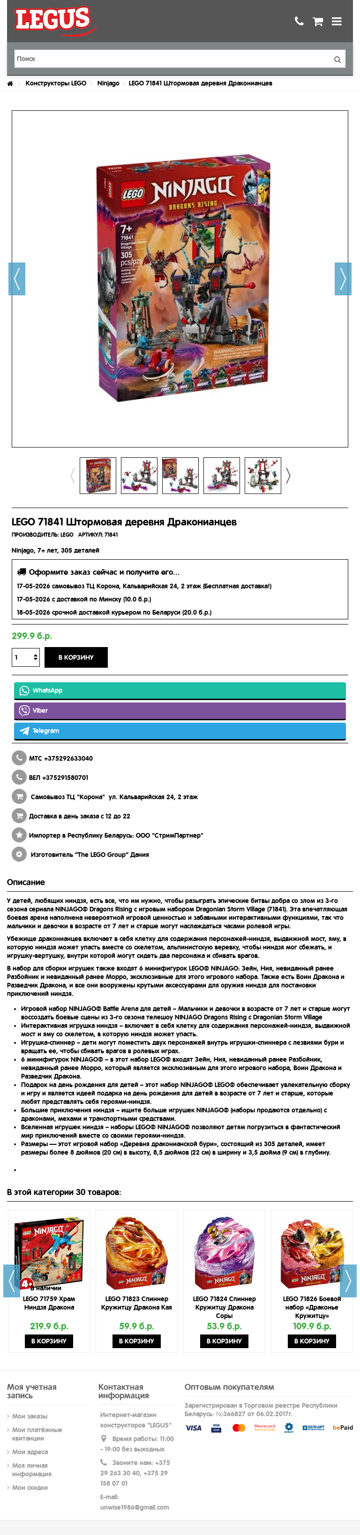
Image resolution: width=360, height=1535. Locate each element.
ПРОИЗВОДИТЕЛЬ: (35, 535)
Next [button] (287, 475)
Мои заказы (29, 1416)
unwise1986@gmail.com (134, 1507)
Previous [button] (72, 475)
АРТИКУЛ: (90, 535)
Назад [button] (16, 278)
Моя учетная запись (32, 1391)
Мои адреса (30, 1452)
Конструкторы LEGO (56, 83)
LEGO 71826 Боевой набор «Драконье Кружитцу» (312, 1307)
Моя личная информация (32, 1470)
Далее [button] (343, 278)
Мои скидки (30, 1487)
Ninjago (109, 83)
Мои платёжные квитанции (37, 1434)
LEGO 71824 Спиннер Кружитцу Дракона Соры (224, 1307)
